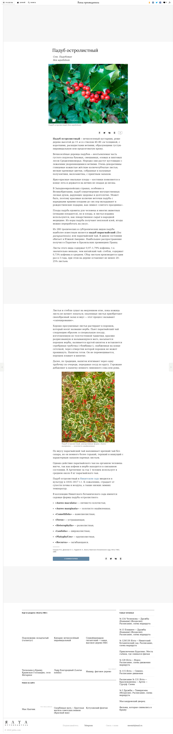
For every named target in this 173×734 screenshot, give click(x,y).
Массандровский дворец (132, 701)
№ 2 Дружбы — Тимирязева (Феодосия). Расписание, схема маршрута (135, 692)
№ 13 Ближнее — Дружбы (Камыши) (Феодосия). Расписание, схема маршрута (134, 632)
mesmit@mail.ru (135, 726)
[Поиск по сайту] (32, 2)
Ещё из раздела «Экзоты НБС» (34, 613)
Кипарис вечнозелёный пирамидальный (66, 639)
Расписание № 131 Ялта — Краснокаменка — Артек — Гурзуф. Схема (133, 681)
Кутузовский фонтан (97, 708)
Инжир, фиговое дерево (98, 671)
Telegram (88, 726)
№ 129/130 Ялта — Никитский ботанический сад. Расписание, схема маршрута (136, 643)
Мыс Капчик (28, 709)
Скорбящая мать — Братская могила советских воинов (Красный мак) (69, 710)
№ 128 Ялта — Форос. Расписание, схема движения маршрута (134, 662)
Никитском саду (89, 478)
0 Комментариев (71, 559)
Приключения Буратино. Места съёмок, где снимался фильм (136, 652)
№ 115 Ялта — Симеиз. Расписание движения (131, 672)
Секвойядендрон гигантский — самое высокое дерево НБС (97, 640)
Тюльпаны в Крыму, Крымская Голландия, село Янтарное (36, 672)
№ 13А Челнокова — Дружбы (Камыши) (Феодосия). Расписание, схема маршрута (134, 621)
